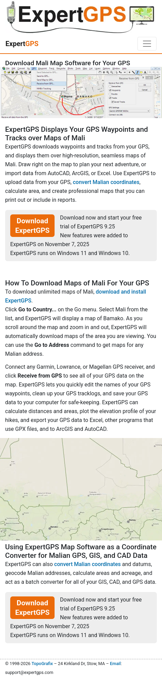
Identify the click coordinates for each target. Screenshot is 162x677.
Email (115, 663)
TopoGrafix (42, 663)
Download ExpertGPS (32, 226)
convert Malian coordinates (106, 182)
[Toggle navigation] (147, 44)
